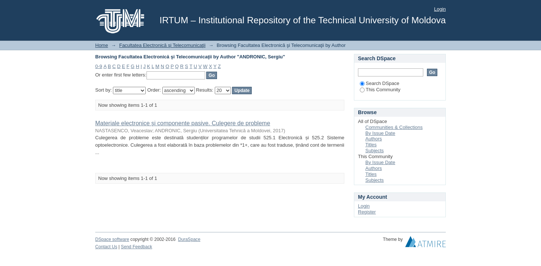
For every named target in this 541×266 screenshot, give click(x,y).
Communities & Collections (394, 127)
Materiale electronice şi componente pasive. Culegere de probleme (182, 123)
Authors (373, 138)
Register (367, 212)
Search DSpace (379, 83)
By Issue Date (380, 133)
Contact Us (106, 246)
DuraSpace (189, 239)
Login (440, 9)
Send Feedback (136, 246)
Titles (371, 144)
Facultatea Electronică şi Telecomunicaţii (162, 45)
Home (101, 45)
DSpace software (112, 239)
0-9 (98, 66)
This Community (380, 89)
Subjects (374, 150)
